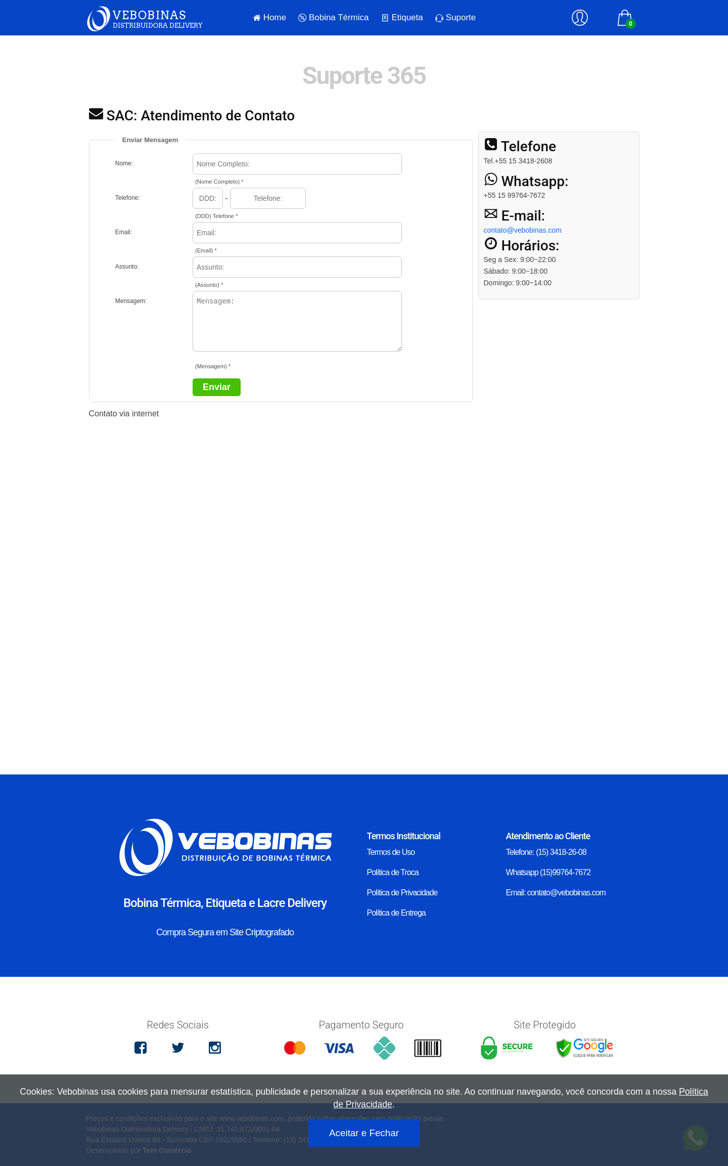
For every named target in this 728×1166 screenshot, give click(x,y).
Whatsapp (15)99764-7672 (548, 872)
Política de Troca (393, 872)
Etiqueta (402, 18)
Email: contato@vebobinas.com (556, 892)
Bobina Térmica (333, 18)
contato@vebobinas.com (523, 230)
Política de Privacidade (402, 892)
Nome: (124, 163)
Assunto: (127, 266)
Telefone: (127, 197)
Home (269, 18)
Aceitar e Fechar (364, 1133)
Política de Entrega (396, 913)
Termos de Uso (391, 852)
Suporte (455, 17)
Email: (123, 232)
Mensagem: (131, 301)
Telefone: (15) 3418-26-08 (546, 852)
